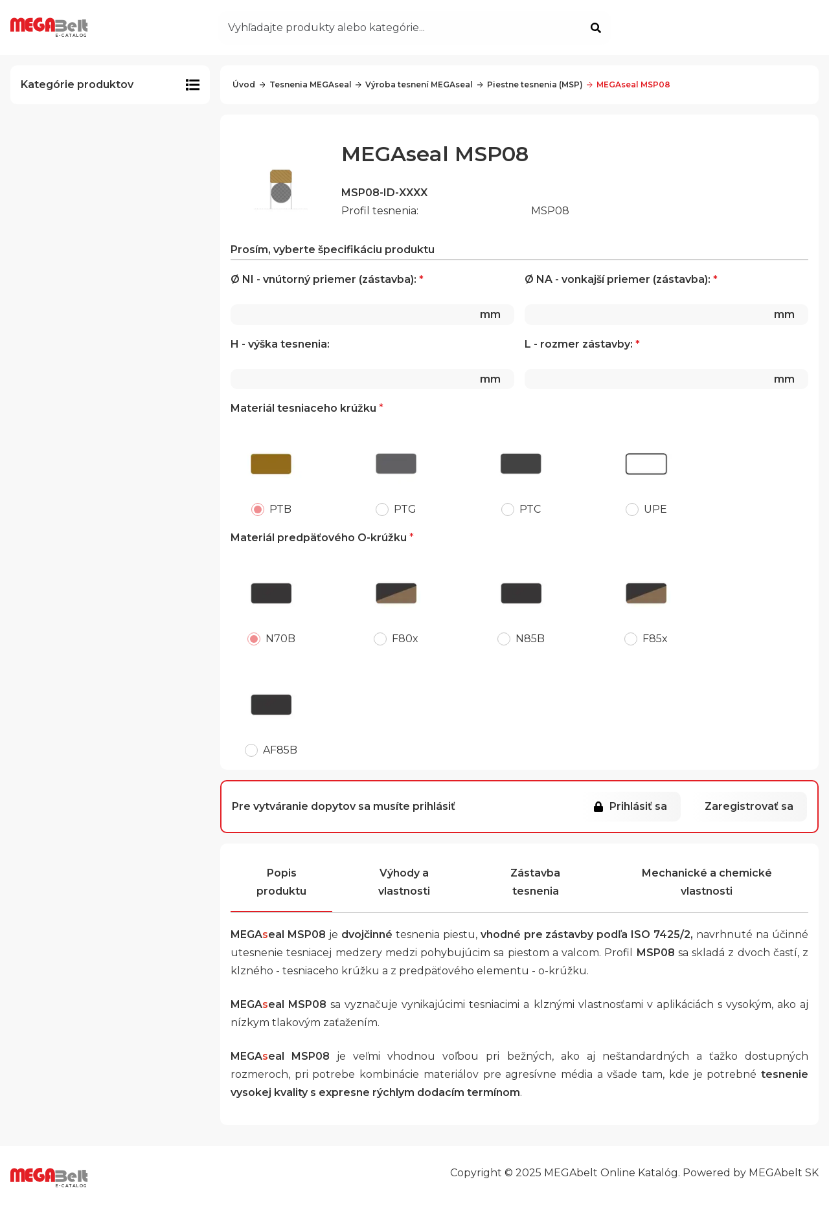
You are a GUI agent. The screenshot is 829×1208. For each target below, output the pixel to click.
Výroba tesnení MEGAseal (414, 84)
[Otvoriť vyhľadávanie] (414, 28)
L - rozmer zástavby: (666, 364)
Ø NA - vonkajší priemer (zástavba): (666, 299)
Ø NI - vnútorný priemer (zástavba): (372, 299)
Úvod (244, 84)
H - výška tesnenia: (372, 364)
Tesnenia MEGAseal (306, 84)
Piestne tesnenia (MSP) (530, 84)
